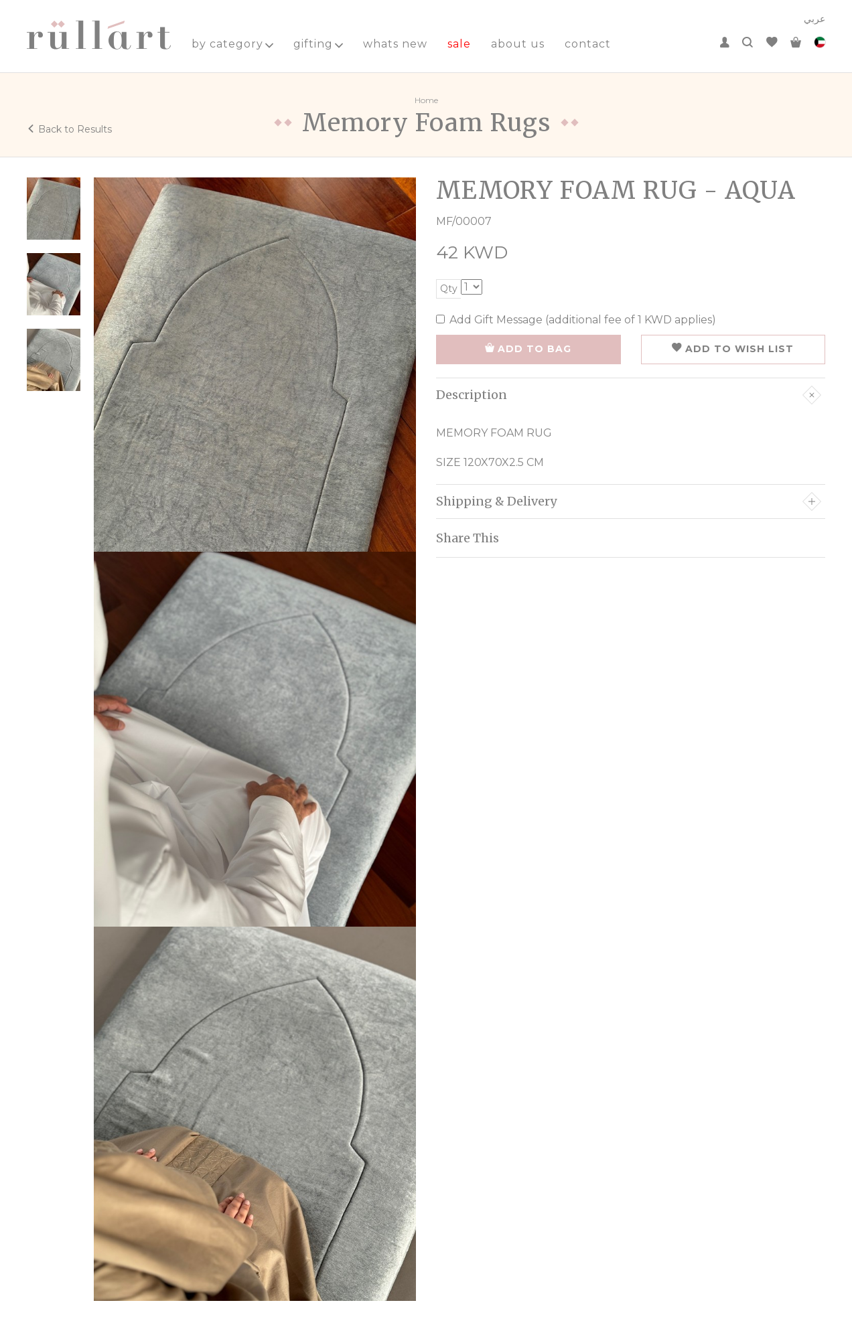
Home (426, 100)
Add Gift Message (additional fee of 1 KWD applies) (576, 319)
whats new (395, 43)
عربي (814, 18)
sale (459, 43)
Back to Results (69, 129)
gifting (318, 43)
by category (232, 43)
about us (518, 43)
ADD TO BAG (528, 349)
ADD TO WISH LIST (733, 349)
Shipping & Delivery (628, 501)
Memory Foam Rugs (426, 123)
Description (628, 395)
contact (588, 43)
